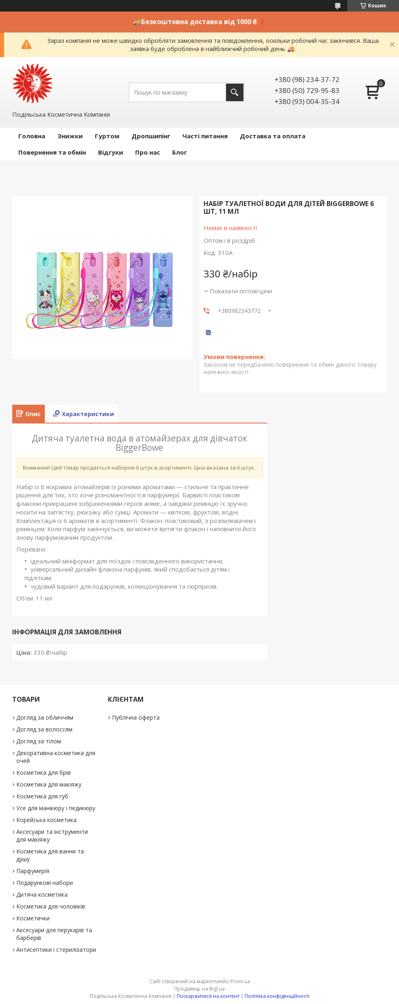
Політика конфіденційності (277, 996)
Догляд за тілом (38, 741)
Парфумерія (32, 871)
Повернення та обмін (52, 152)
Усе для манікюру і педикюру (55, 808)
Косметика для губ (42, 796)
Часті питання (205, 136)
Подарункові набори (44, 883)
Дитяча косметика (42, 894)
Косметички (33, 918)
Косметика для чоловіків (50, 906)
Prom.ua (240, 981)
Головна (31, 136)
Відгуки (110, 152)
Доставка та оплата (272, 136)
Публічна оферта (136, 717)
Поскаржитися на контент (208, 996)
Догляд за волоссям (44, 729)
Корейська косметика (46, 820)
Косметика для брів (43, 772)
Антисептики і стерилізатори (56, 949)
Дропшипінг (151, 136)
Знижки (70, 136)
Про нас (147, 152)
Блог (179, 152)
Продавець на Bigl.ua (199, 988)
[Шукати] (234, 92)
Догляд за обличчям (44, 717)
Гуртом (107, 136)
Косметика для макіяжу (48, 784)
